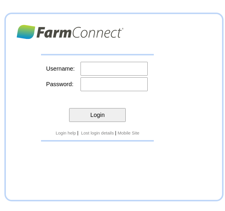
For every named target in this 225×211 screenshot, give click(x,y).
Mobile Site (128, 132)
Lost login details (97, 132)
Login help (66, 132)
